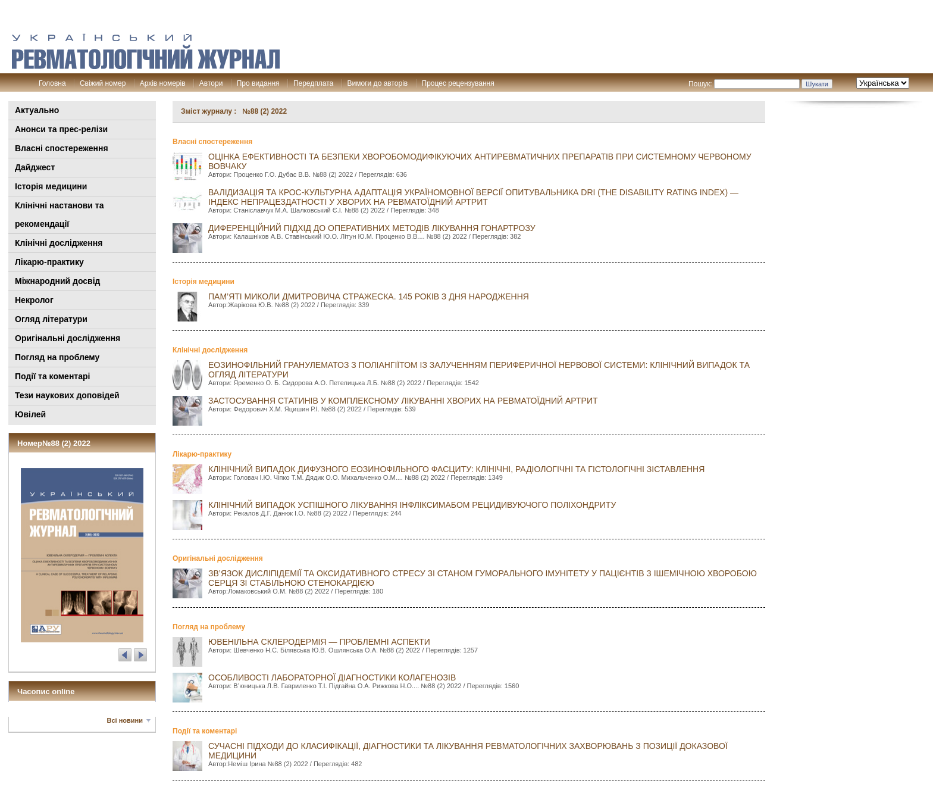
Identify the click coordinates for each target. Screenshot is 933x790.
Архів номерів (163, 83)
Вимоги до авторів (377, 83)
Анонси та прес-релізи (61, 129)
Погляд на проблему (57, 357)
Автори (211, 83)
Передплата (313, 83)
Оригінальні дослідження (67, 338)
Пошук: (700, 84)
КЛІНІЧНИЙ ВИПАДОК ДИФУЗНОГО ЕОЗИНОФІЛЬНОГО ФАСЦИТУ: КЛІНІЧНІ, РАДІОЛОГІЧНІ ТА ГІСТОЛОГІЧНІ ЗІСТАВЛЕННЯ (456, 469)
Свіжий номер (103, 83)
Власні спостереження (61, 148)
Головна (52, 83)
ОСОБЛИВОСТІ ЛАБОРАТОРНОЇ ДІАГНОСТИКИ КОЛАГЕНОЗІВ (332, 677)
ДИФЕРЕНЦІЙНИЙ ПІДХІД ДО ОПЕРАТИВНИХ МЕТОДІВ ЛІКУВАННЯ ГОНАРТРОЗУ (372, 228)
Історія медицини (51, 186)
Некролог (34, 300)
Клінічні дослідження (58, 243)
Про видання (258, 83)
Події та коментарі (52, 376)
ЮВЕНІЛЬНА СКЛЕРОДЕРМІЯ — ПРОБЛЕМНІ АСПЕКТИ (319, 642)
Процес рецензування (458, 83)
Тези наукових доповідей (67, 395)
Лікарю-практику (49, 262)
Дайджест (35, 167)
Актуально (37, 110)
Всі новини (125, 720)
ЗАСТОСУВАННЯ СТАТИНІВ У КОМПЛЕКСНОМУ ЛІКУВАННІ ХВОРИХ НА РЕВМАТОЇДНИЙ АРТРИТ (403, 400)
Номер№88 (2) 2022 (53, 443)
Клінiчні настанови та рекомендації (59, 215)
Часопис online (46, 691)
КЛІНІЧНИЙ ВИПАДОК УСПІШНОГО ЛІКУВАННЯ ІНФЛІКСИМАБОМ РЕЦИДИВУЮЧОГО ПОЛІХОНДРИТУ (412, 505)
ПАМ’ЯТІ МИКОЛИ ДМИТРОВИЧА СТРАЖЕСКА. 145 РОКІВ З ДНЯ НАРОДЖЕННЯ (368, 296)
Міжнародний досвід (58, 281)
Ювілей (30, 414)
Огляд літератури (51, 319)
